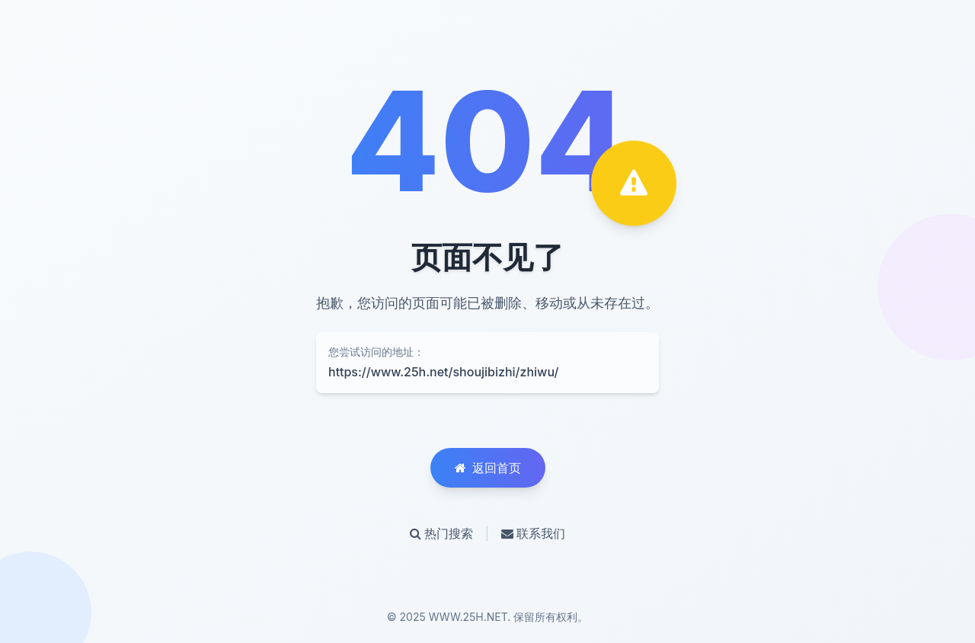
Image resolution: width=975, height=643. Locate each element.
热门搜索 (441, 533)
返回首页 (488, 467)
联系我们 (533, 533)
